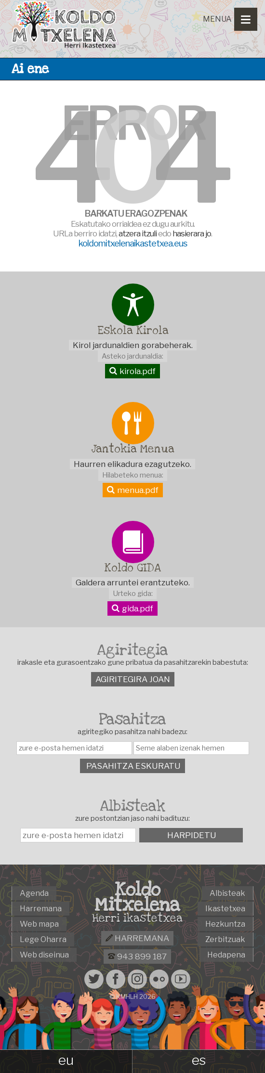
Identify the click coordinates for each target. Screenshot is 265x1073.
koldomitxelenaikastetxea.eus (133, 243)
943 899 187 (137, 956)
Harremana (137, 938)
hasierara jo (191, 233)
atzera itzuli (138, 233)
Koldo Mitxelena (137, 897)
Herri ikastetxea (137, 918)
